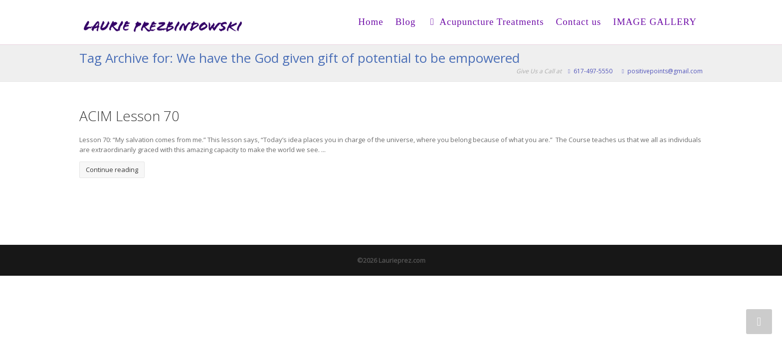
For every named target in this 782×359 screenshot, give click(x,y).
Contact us (578, 21)
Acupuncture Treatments (486, 21)
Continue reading (112, 169)
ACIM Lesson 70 (129, 115)
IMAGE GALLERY (655, 21)
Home (370, 21)
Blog (405, 21)
